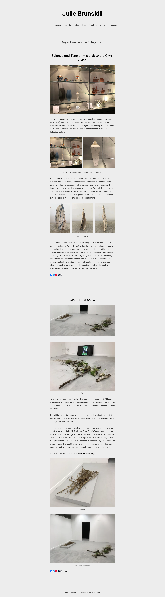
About (77, 25)
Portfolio (92, 25)
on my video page (87, 454)
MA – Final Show (82, 300)
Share (65, 275)
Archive (103, 25)
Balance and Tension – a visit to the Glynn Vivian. (82, 58)
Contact (114, 25)
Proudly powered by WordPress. (88, 592)
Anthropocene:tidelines (63, 25)
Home (50, 25)
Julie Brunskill (82, 13)
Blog (84, 25)
